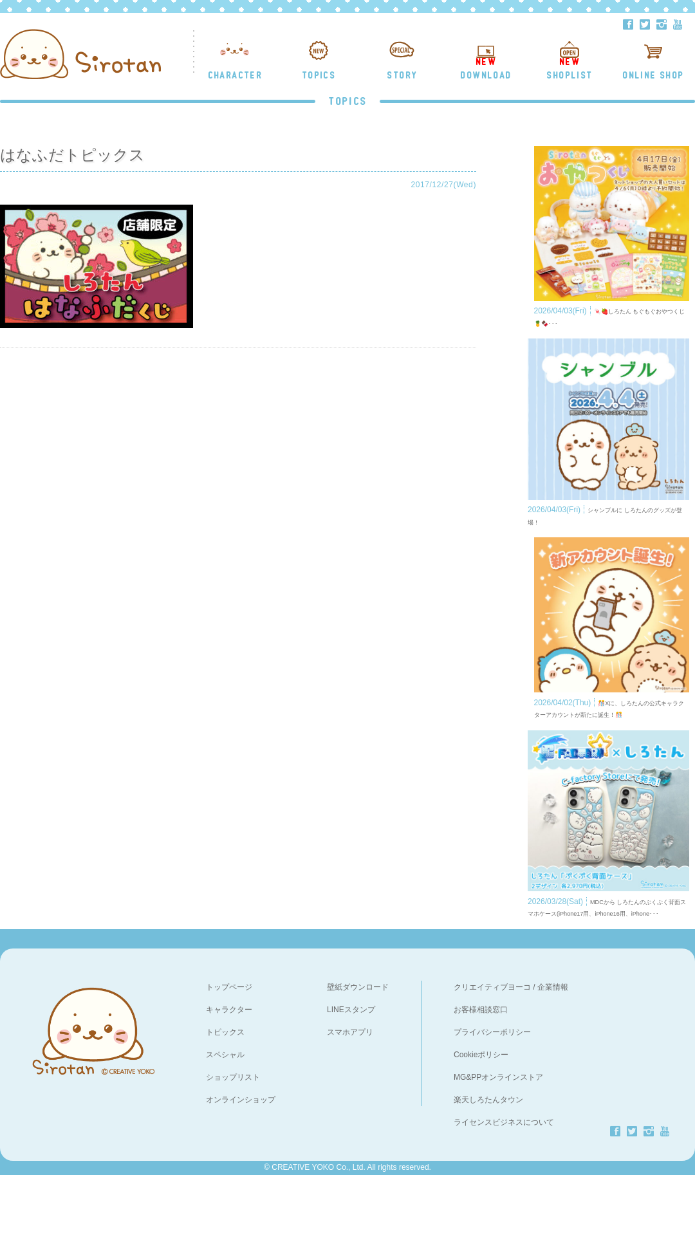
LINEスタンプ (351, 1083)
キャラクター (229, 1083)
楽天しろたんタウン (488, 1173)
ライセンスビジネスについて (504, 1196)
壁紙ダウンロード (358, 1061)
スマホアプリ (350, 1106)
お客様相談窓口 (481, 1083)
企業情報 (552, 1061)
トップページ (229, 1061)
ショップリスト (233, 1151)
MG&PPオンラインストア (498, 1151)
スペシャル (225, 1128)
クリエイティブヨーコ (492, 1061)
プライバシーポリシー (492, 1106)
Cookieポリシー (481, 1128)
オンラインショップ (240, 1173)
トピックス (225, 1106)
